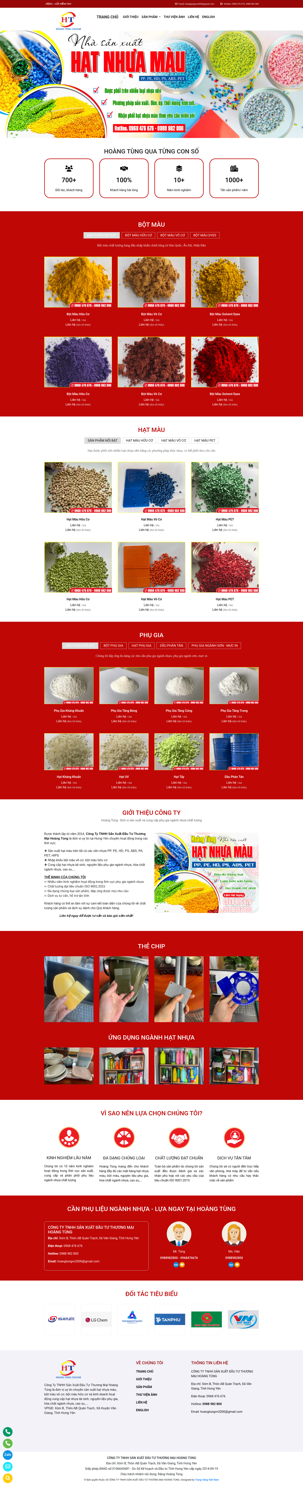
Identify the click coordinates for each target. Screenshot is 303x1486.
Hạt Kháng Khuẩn (69, 777)
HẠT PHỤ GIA (142, 645)
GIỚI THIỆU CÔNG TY (151, 812)
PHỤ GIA (151, 635)
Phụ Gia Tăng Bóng (124, 711)
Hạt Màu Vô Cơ (151, 519)
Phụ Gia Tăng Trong (234, 711)
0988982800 (234, 1258)
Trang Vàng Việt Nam (207, 1479)
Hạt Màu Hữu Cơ (78, 519)
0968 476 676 (73, 1246)
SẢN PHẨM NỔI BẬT (102, 235)
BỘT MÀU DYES (204, 235)
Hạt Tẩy (179, 777)
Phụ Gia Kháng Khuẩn (69, 711)
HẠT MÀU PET (204, 440)
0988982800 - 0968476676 (179, 1258)
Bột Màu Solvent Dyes (225, 314)
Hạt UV (124, 777)
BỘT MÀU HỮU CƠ (138, 235)
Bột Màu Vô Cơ (151, 314)
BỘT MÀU (151, 224)
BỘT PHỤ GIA (113, 645)
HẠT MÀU (151, 429)
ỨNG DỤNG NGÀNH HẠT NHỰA (151, 1037)
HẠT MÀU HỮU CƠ (139, 440)
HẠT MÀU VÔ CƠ (173, 440)
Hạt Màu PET (225, 519)
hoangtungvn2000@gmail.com (78, 1261)
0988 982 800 (69, 1253)
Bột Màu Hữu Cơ (78, 314)
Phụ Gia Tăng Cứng (179, 711)
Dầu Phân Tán (234, 777)
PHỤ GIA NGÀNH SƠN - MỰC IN (215, 645)
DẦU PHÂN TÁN (171, 645)
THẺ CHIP (151, 946)
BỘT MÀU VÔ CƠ (172, 235)
